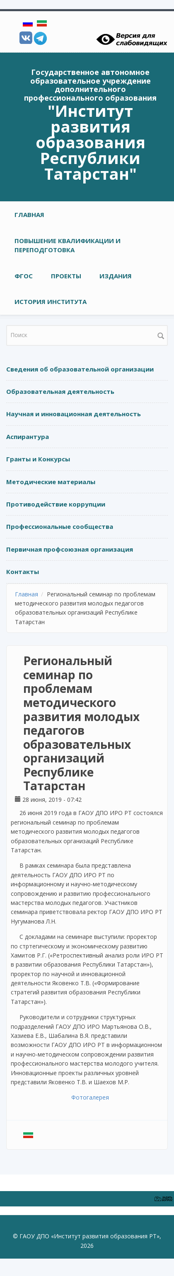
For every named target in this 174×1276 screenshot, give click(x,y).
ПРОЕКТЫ (66, 276)
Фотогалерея (90, 1097)
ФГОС (24, 276)
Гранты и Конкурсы (38, 459)
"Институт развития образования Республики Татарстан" (90, 142)
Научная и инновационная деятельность (73, 414)
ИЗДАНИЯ (115, 276)
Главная (29, 214)
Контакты (22, 571)
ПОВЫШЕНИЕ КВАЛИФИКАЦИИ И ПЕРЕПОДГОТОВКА (68, 245)
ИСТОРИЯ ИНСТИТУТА (51, 301)
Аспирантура (27, 436)
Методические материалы (50, 482)
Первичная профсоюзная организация (69, 549)
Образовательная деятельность (60, 391)
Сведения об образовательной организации (80, 369)
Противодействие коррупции (55, 504)
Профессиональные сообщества (59, 526)
